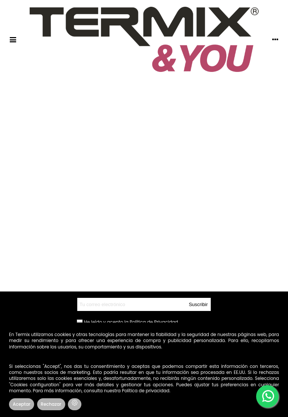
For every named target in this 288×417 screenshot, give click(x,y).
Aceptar (21, 404)
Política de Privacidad (154, 322)
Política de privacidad (146, 391)
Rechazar (51, 404)
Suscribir (198, 304)
